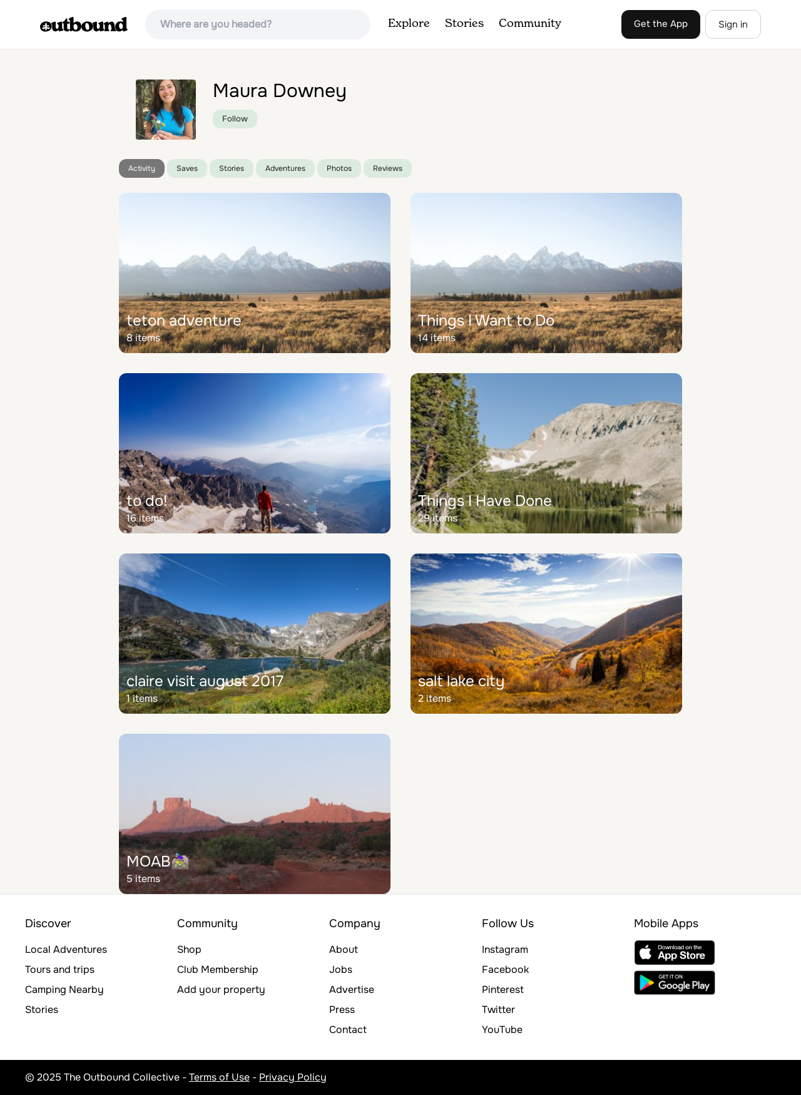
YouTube (502, 1029)
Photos (339, 168)
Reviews (387, 168)
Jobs (340, 969)
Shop (189, 949)
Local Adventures (66, 949)
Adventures (285, 168)
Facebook (505, 969)
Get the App (661, 24)
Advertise (351, 989)
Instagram (505, 949)
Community (530, 23)
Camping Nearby (64, 989)
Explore (409, 23)
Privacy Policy (293, 1077)
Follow (235, 118)
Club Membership (217, 969)
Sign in (733, 24)
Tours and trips (59, 969)
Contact (348, 1029)
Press (342, 1009)
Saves (187, 168)
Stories (464, 23)
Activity (141, 168)
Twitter (498, 1009)
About (343, 949)
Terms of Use (219, 1077)
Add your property (221, 989)
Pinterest (503, 989)
